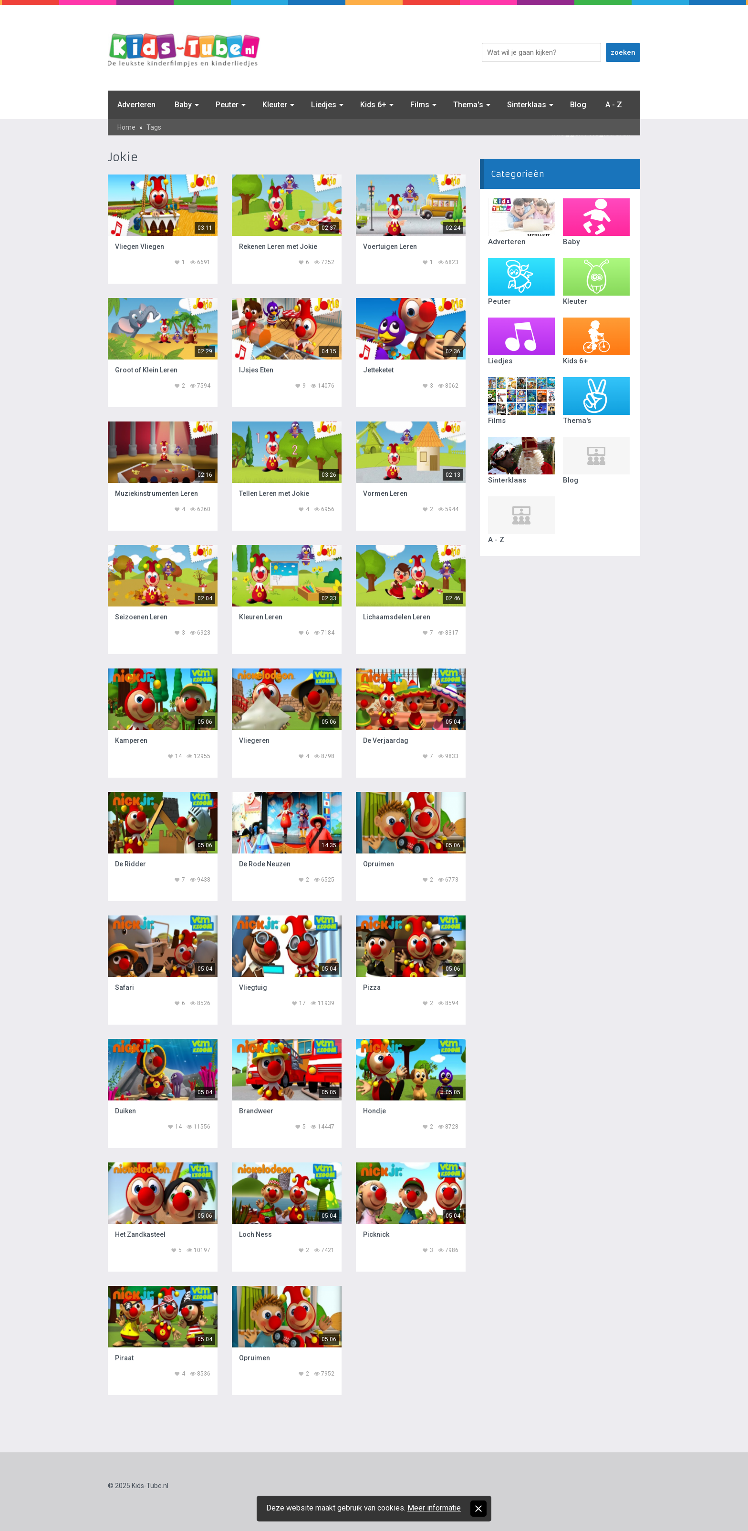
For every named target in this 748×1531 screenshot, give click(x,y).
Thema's (468, 104)
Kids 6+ (373, 104)
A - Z (613, 104)
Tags (153, 127)
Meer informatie (434, 1507)
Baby (183, 104)
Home (126, 127)
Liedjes (323, 104)
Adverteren (136, 104)
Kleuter (274, 104)
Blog (578, 104)
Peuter (227, 104)
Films (419, 104)
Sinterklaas (526, 104)
